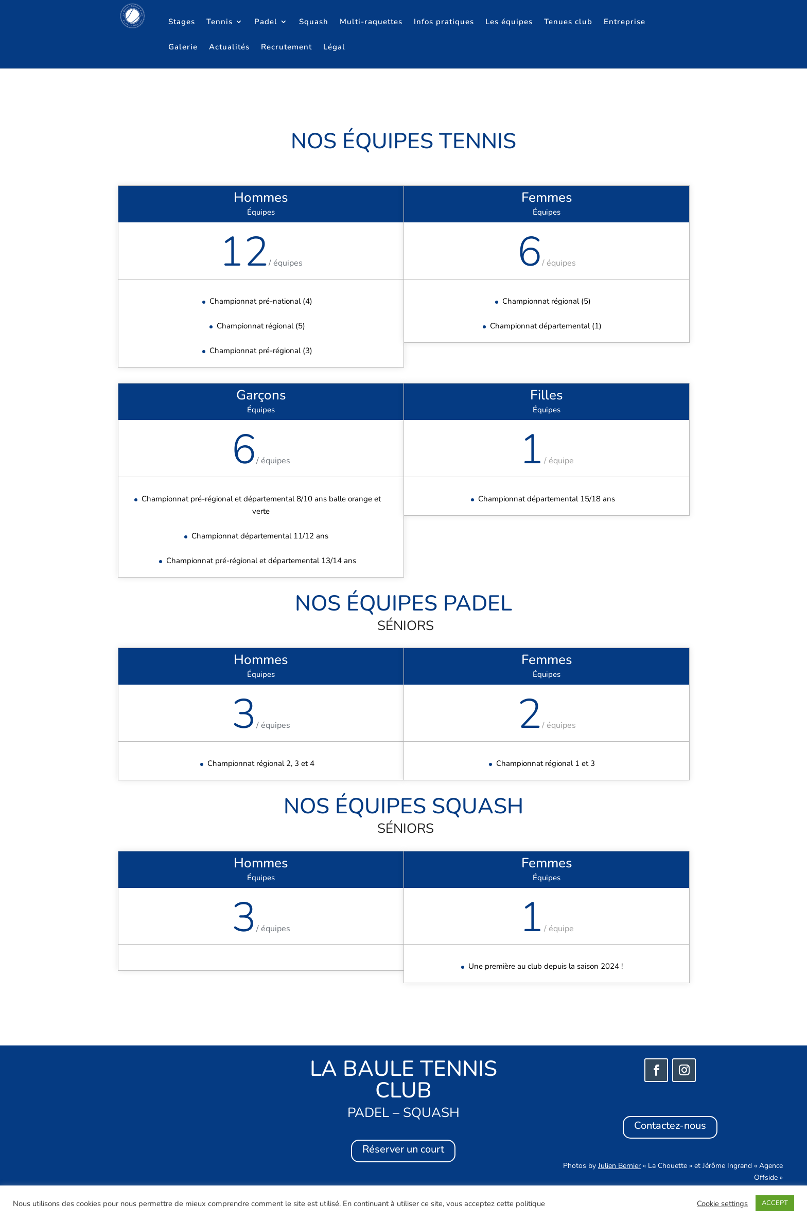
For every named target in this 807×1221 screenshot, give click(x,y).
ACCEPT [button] (775, 1203)
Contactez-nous (670, 1125)
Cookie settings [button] (722, 1203)
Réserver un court (403, 1149)
